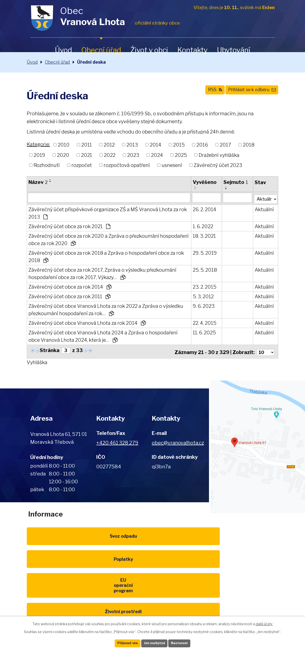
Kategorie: (38, 144)
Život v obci (149, 50)
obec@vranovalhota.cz (178, 441)
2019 (39, 155)
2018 (248, 145)
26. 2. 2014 (203, 209)
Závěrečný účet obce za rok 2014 (69, 286)
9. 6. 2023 (202, 305)
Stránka (49, 350)
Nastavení (186, 643)
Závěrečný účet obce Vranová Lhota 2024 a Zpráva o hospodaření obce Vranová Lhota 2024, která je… (103, 335)
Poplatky (152, 540)
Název (38, 182)
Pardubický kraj (64, 606)
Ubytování (233, 50)
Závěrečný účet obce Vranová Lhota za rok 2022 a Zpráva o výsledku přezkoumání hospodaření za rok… (105, 309)
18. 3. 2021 (202, 235)
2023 (133, 155)
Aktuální (262, 209)
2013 (132, 145)
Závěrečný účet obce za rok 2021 (69, 226)
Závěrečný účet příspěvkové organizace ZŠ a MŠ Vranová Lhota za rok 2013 (107, 212)
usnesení (172, 165)
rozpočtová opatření (127, 165)
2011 (86, 145)
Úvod (63, 50)
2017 (225, 145)
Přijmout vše (121, 643)
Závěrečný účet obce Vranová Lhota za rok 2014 (87, 322)
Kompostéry (152, 573)
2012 (109, 145)
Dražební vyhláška (219, 155)
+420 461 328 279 (117, 441)
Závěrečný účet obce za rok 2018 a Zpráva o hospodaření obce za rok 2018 (106, 256)
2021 (86, 155)
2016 (202, 145)
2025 (181, 155)
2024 (157, 155)
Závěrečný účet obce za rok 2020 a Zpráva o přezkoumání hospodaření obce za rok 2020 (93, 239)
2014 (155, 145)
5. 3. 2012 (201, 296)
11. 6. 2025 (202, 332)
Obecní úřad (101, 50)
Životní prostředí (64, 573)
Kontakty (192, 50)
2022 (109, 155)
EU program (240, 539)
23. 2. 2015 (203, 286)
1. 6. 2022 (201, 226)
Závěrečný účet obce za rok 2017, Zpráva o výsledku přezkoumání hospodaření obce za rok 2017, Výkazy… (102, 273)
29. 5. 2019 (203, 252)
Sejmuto (234, 182)
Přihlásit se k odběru (247, 92)
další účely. (264, 623)
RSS (202, 92)
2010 (63, 145)
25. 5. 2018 (203, 269)
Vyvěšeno (203, 182)
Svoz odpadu (64, 540)
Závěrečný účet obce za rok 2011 (69, 296)
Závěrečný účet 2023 (218, 165)
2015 (179, 145)
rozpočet (81, 165)
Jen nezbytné (154, 643)
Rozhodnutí (47, 165)
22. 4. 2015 (203, 322)
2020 (63, 155)
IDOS (240, 573)
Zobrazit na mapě (257, 444)
